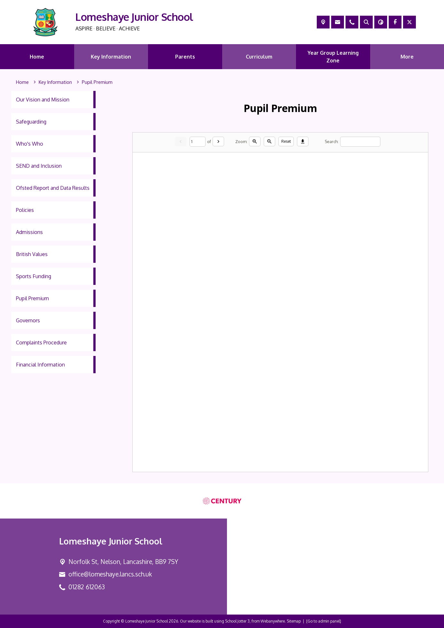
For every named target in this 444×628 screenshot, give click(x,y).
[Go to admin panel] (323, 621)
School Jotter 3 (237, 621)
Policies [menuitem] (25, 210)
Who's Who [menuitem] (29, 144)
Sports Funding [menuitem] (33, 276)
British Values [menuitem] (32, 254)
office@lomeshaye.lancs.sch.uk (110, 574)
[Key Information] (55, 82)
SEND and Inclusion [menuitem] (39, 166)
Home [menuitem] (37, 56)
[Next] (218, 141)
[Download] (302, 141)
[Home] (22, 82)
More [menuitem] (407, 56)
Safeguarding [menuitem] (31, 121)
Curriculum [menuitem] (259, 56)
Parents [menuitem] (185, 56)
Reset (286, 141)
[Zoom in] (255, 141)
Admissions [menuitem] (29, 232)
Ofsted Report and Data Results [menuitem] (53, 188)
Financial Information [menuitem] (40, 364)
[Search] (360, 141)
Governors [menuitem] (28, 320)
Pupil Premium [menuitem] (32, 298)
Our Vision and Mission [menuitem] (42, 99)
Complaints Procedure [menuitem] (41, 342)
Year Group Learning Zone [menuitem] (333, 57)
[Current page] (198, 141)
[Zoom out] (269, 141)
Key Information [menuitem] (111, 56)
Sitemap (294, 621)
